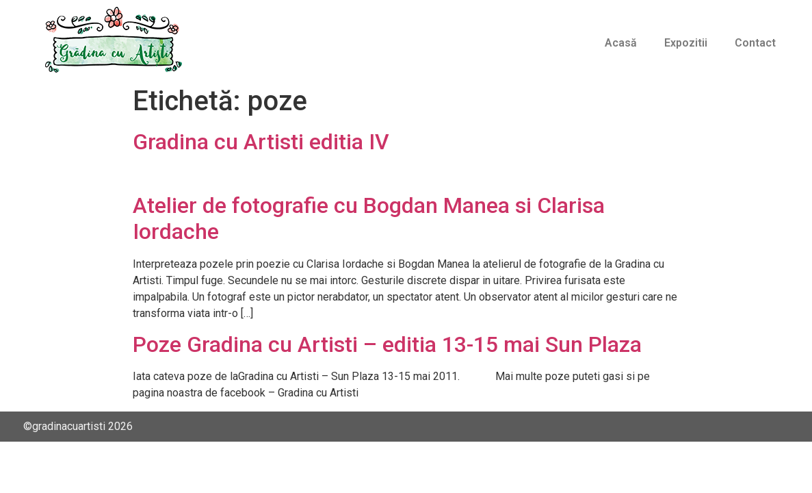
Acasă (621, 42)
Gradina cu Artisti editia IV (261, 142)
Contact (755, 42)
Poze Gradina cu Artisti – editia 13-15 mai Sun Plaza (387, 344)
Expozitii (685, 42)
